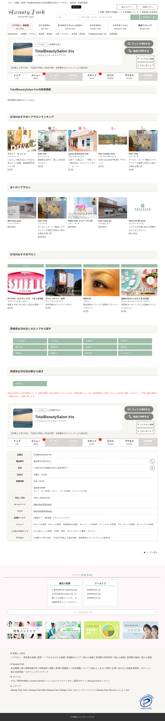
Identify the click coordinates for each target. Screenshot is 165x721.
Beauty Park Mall (37, 690)
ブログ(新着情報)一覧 (82, 612)
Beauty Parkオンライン (99, 681)
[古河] (10, 169)
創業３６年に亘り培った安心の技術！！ (25, 304)
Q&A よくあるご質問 (100, 668)
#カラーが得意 (40, 524)
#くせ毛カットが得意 (43, 531)
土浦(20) (89, 341)
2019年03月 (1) (93, 590)
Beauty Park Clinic (19, 690)
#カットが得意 (54, 524)
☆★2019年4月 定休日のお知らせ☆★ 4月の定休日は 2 (75, 590)
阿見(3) (18, 353)
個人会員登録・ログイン (22, 672)
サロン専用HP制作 (19, 681)
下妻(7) (89, 347)
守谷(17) (124, 341)
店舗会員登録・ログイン (137, 668)
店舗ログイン (148, 7)
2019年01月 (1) (93, 598)
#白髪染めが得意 (70, 524)
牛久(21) (54, 341)
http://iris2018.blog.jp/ (43, 511)
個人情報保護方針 (29, 668)
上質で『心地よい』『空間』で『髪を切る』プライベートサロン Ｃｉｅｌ (81, 163)
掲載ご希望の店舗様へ (109, 12)
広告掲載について (130, 12)
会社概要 (15, 668)
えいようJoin (123, 690)
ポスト (76, 7)
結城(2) (54, 353)
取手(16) (19, 347)
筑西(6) (124, 347)
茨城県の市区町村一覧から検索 (110, 657)
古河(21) (19, 383)
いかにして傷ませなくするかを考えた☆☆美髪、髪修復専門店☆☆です (21, 163)
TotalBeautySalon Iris (43, 455)
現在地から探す (148, 17)
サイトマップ (42, 672)
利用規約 (43, 668)
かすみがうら (126, 353)
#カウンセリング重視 (76, 531)
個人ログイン (127, 7)
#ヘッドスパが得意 (108, 524)
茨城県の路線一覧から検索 (139, 657)
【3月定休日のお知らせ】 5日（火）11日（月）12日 (74, 594)
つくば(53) (20, 341)
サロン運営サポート (77, 681)
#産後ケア (38, 518)
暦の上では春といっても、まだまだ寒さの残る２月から (76, 598)
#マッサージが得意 (126, 524)
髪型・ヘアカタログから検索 (51, 657)
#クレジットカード (61, 518)
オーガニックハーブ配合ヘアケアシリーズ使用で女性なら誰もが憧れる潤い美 (142, 163)
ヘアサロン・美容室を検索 (23, 657)
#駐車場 (47, 518)
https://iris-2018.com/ (42, 504)
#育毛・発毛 (59, 531)
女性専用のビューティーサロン (59, 304)
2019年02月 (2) (93, 594)
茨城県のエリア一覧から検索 (80, 657)
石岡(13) (54, 347)
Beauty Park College (56, 690)
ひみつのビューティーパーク (81, 690)
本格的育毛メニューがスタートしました (69, 602)
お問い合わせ (118, 668)
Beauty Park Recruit (106, 690)
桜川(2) (89, 353)
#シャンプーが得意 (145, 524)
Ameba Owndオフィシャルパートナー (48, 681)
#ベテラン (92, 531)
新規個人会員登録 (149, 12)
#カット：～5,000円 (88, 524)
